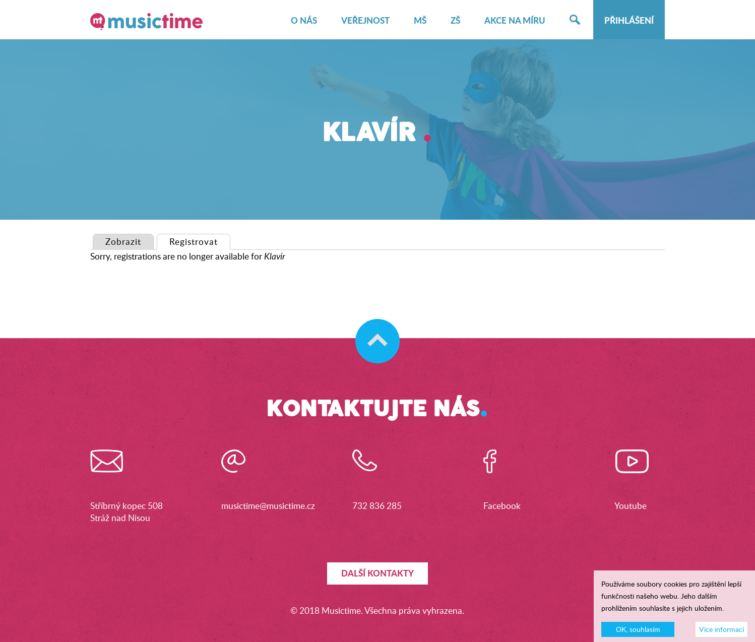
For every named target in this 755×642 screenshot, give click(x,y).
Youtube (630, 505)
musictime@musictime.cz (268, 505)
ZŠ (455, 21)
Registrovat (199, 241)
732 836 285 (377, 505)
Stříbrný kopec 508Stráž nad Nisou (126, 511)
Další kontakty (377, 573)
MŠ (420, 21)
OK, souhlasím (638, 632)
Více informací (721, 632)
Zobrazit (123, 241)
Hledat (575, 21)
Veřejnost (365, 21)
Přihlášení (629, 21)
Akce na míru (514, 21)
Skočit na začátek (372, 331)
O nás (304, 21)
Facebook (502, 505)
